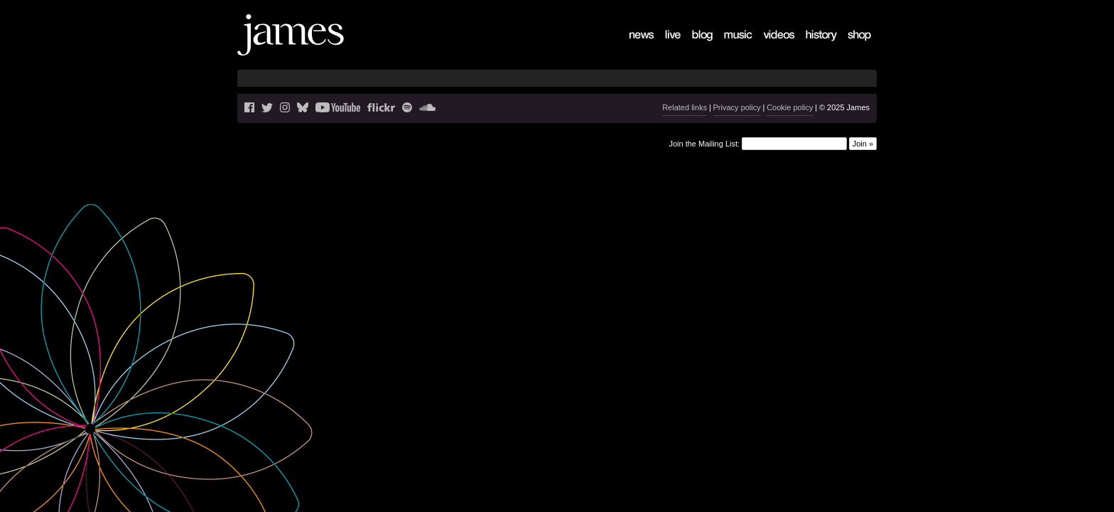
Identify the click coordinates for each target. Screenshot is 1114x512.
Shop (850, 46)
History (811, 46)
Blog (693, 46)
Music (727, 46)
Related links (684, 107)
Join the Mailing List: (704, 143)
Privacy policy (737, 107)
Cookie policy (790, 107)
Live (665, 46)
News (633, 46)
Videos (768, 46)
